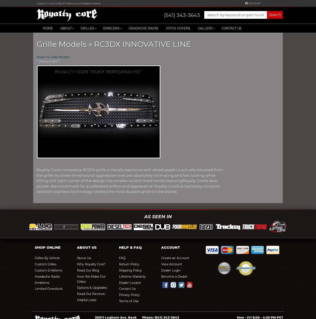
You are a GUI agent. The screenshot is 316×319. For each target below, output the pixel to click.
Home (48, 28)
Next (59, 61)
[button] (219, 15)
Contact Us (232, 28)
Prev (37, 61)
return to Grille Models (53, 57)
